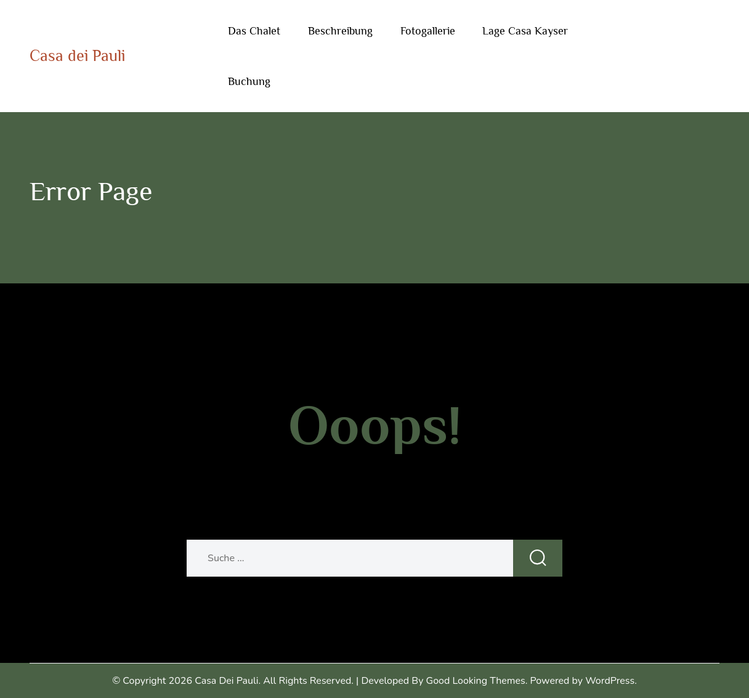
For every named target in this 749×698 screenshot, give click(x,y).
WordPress (609, 681)
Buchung (249, 81)
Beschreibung (340, 31)
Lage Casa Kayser (525, 31)
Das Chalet (254, 31)
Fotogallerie (427, 31)
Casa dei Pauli (77, 56)
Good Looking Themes (475, 681)
